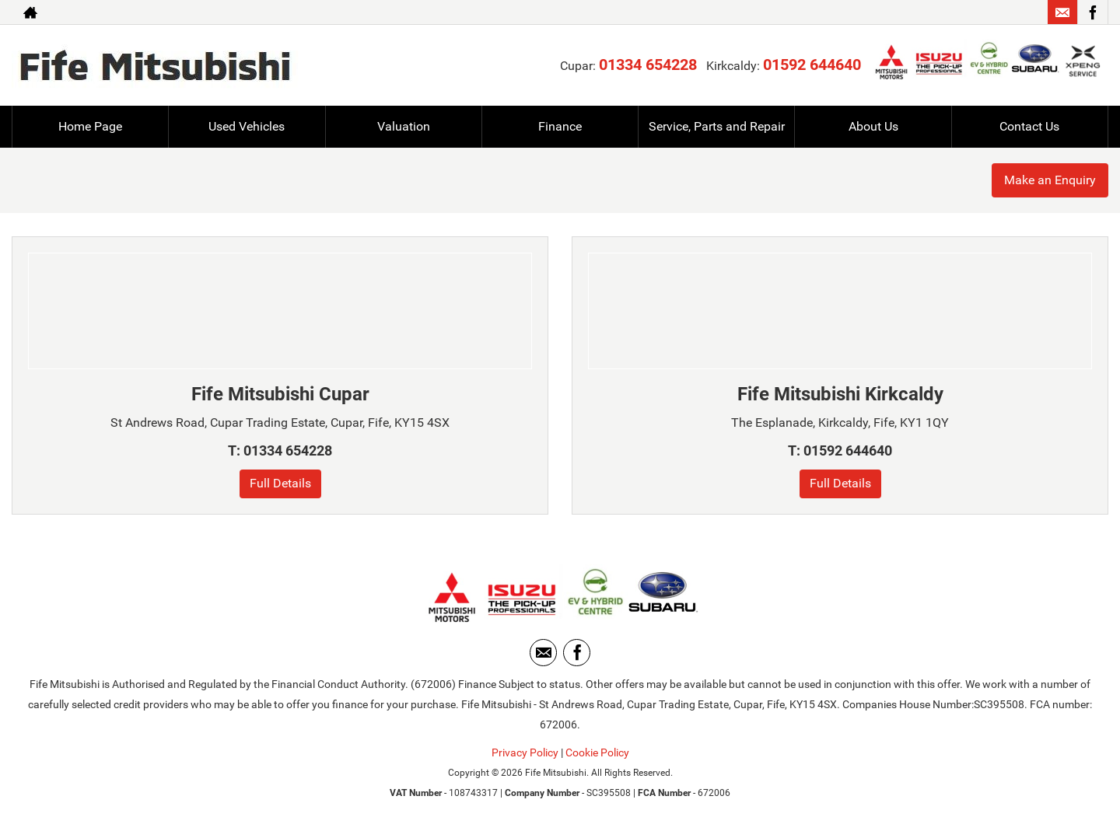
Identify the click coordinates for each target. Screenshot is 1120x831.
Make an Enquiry (1050, 180)
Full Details (280, 483)
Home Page (90, 126)
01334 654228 (648, 64)
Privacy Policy (525, 752)
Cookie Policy (597, 752)
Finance (560, 126)
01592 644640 (812, 64)
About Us (873, 126)
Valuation (403, 126)
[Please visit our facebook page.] (1092, 12)
